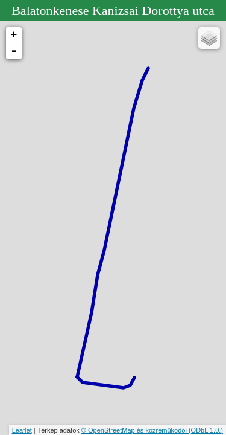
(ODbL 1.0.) (206, 430)
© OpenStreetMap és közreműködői (135, 430)
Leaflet (22, 430)
